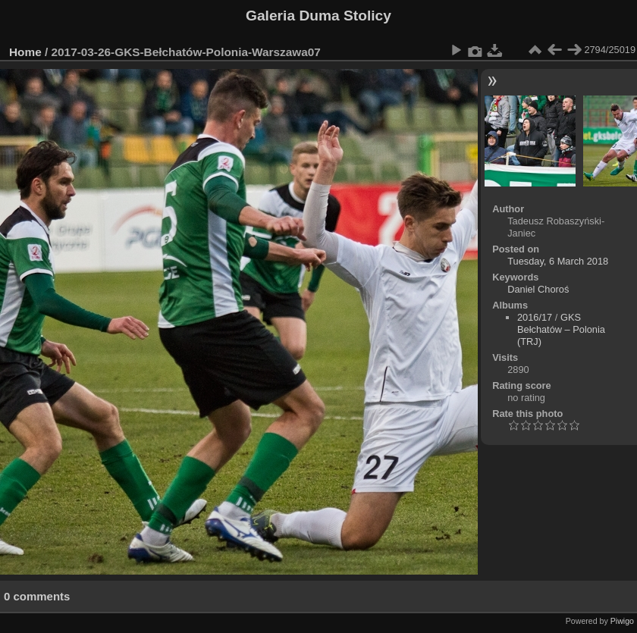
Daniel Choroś (538, 289)
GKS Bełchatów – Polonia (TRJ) (561, 329)
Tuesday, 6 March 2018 (557, 261)
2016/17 (534, 317)
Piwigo (622, 620)
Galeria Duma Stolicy (318, 16)
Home (25, 51)
